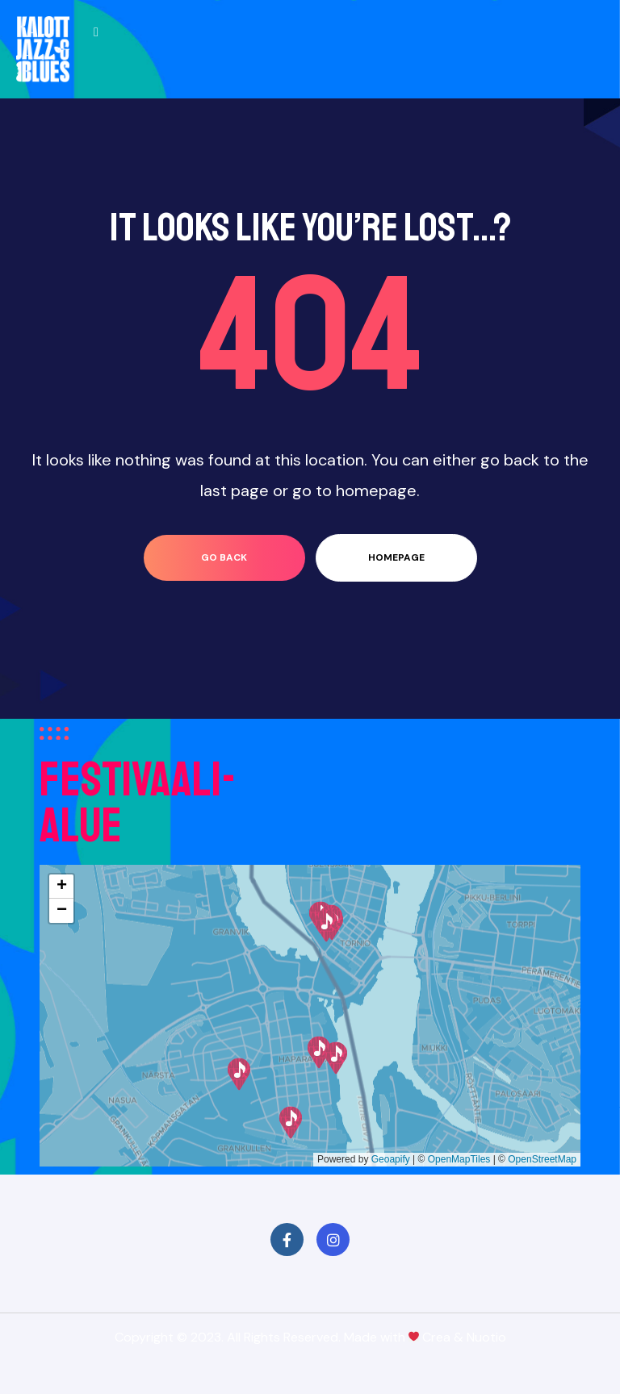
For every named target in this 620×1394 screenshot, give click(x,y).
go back (224, 557)
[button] (290, 1122)
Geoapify (390, 1159)
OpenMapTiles (459, 1159)
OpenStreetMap (542, 1159)
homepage (396, 557)
